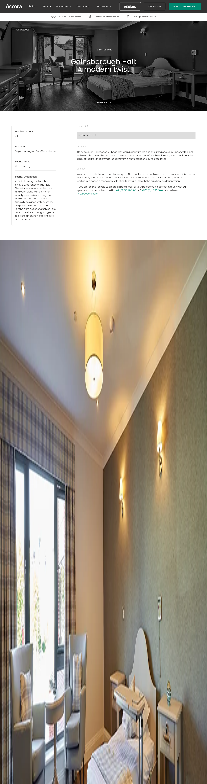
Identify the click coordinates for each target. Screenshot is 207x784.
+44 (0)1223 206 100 (125, 190)
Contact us (154, 6)
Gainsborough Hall (28, 181)
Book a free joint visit (185, 6)
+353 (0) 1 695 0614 (152, 190)
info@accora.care (87, 193)
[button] (32, 6)
